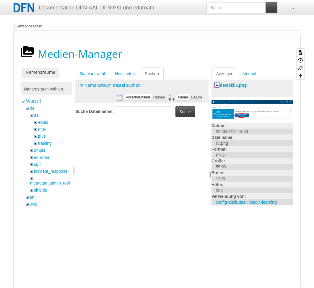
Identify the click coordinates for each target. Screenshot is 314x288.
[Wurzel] (33, 101)
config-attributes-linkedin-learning (246, 202)
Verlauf (249, 73)
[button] (290, 7)
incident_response (51, 171)
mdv (42, 129)
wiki (33, 204)
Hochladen (125, 73)
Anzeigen (224, 73)
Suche (185, 111)
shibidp (40, 190)
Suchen (152, 73)
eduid (43, 122)
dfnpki (39, 150)
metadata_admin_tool (50, 183)
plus (42, 136)
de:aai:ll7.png (233, 85)
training (45, 143)
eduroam (42, 157)
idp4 (38, 164)
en (32, 197)
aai (37, 115)
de (32, 108)
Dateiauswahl (92, 73)
